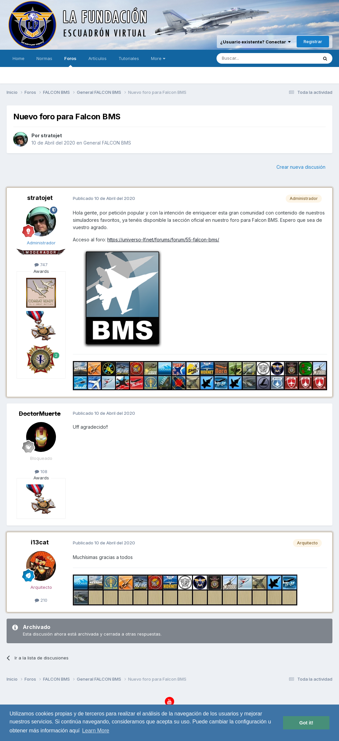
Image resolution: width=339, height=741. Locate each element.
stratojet (51, 135)
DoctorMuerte (40, 413)
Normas (44, 58)
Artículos (97, 58)
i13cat (40, 542)
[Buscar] (247, 58)
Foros (70, 61)
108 (41, 471)
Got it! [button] (306, 722)
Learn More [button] (95, 730)
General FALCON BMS (107, 143)
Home (18, 58)
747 (41, 264)
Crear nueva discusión (300, 167)
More (158, 58)
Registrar (313, 41)
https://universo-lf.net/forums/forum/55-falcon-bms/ (163, 239)
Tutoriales (129, 58)
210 (41, 600)
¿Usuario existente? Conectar (255, 41)
